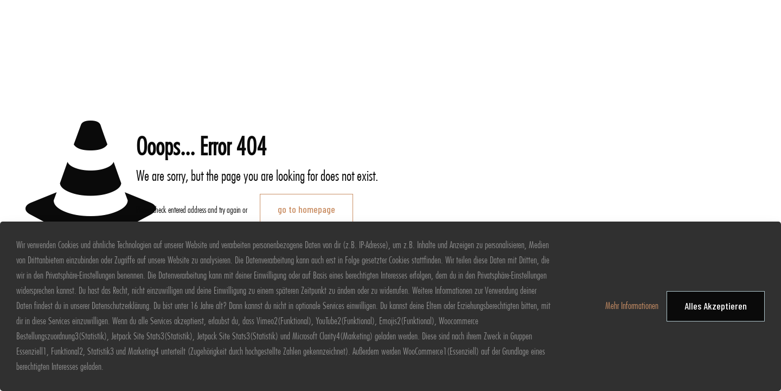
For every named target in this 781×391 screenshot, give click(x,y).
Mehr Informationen (631, 306)
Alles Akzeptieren (715, 306)
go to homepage (306, 209)
